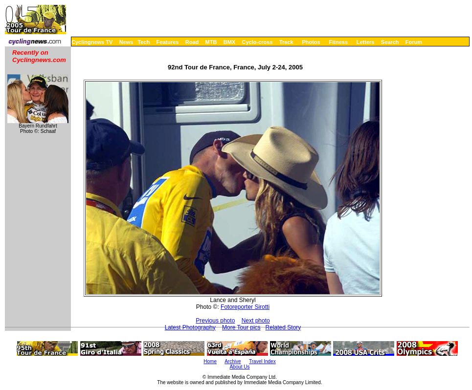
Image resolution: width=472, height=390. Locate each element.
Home (210, 361)
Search (390, 42)
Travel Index (262, 361)
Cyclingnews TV (91, 42)
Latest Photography (190, 327)
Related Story (283, 327)
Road (192, 42)
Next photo (256, 320)
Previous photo (215, 320)
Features (168, 42)
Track (286, 42)
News (126, 42)
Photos (311, 42)
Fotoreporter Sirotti (245, 306)
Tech (143, 42)
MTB (211, 42)
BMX (229, 42)
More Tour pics (241, 327)
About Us (239, 366)
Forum (413, 42)
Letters (366, 42)
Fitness (338, 42)
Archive (233, 361)
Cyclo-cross (257, 42)
